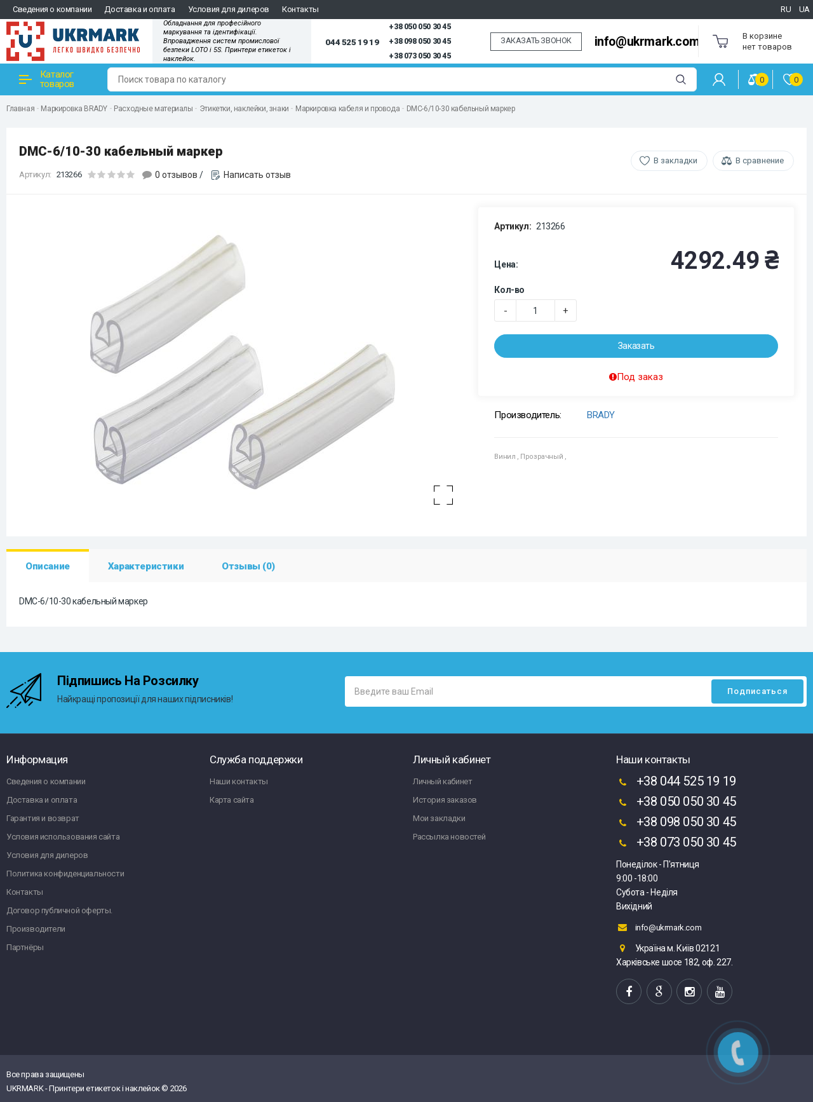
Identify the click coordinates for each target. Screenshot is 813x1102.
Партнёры (25, 947)
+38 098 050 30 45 (419, 41)
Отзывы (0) (248, 566)
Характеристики (146, 566)
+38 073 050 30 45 (419, 55)
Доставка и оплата (139, 9)
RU (786, 9)
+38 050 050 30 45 (419, 26)
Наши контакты (239, 781)
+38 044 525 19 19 (676, 782)
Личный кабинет (442, 781)
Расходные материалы (153, 108)
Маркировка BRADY (74, 108)
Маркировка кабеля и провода (347, 108)
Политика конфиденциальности (65, 873)
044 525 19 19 (352, 42)
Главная (20, 108)
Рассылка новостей (449, 836)
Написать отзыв (257, 175)
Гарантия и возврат (42, 818)
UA (804, 9)
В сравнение (760, 160)
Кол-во (509, 290)
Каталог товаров (46, 79)
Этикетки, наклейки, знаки (244, 108)
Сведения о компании (52, 9)
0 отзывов (176, 175)
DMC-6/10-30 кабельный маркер (460, 108)
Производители (35, 929)
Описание (47, 566)
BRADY (601, 415)
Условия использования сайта (62, 836)
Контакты (300, 9)
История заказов (445, 800)
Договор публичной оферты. (59, 910)
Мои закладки (439, 818)
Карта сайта (232, 800)
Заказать (636, 346)
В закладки (675, 160)
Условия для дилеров (228, 9)
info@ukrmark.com (647, 41)
